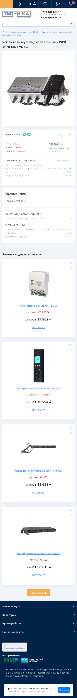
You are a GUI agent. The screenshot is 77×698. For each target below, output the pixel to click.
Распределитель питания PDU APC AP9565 (38, 470)
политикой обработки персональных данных (26, 691)
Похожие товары (15, 201)
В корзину (38, 327)
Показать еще (38, 592)
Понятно (64, 690)
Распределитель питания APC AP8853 (38, 388)
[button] (32, 4)
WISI (15, 143)
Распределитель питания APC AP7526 (38, 553)
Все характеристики (63, 160)
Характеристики (16, 194)
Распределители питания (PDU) (23, 32)
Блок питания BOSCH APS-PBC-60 (38, 305)
